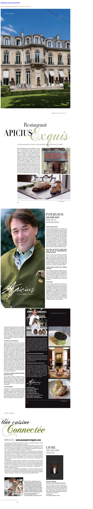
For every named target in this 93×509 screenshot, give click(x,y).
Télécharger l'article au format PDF (10, 2)
